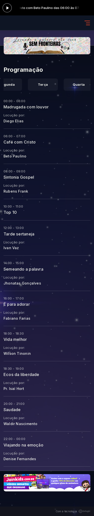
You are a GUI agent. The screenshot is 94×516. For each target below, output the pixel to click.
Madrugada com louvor (26, 106)
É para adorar (17, 304)
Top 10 (10, 212)
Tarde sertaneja (19, 233)
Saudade (12, 409)
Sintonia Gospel (19, 177)
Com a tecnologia (73, 511)
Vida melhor (15, 339)
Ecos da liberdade (21, 374)
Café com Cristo (20, 142)
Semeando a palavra (23, 269)
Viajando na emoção (23, 444)
